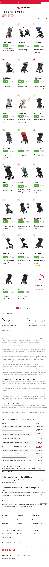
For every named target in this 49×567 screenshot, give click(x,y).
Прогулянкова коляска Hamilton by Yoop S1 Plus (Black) (24, 262)
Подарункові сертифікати (39, 527)
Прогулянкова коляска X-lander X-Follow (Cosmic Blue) (39, 51)
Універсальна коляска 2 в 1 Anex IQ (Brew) (12, 470)
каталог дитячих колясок (22, 395)
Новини (19, 530)
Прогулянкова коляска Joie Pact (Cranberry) (24, 154)
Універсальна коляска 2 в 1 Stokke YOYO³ (24, 50)
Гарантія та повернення (8, 530)
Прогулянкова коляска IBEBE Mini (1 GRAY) (8, 189)
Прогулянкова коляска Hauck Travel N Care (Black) (39, 190)
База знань (35, 530)
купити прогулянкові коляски (36, 356)
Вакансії (19, 533)
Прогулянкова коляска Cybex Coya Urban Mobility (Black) (24, 296)
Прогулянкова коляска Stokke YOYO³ (8, 85)
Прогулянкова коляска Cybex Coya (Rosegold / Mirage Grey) (9, 50)
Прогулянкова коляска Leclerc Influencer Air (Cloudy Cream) (24, 121)
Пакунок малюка (6, 537)
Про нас (19, 520)
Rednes (13, 558)
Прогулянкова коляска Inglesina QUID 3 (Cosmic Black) (39, 155)
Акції (33, 520)
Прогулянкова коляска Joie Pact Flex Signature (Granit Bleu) (8, 155)
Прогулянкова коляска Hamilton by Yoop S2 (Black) (8, 262)
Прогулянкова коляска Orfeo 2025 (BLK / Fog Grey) (8, 121)
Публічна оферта (6, 533)
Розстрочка (5, 523)
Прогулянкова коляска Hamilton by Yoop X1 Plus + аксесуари (24, 226)
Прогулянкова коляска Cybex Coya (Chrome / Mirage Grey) (16, 480)
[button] (43, 321)
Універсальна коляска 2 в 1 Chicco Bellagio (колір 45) (19, 506)
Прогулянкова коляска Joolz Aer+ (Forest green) (40, 120)
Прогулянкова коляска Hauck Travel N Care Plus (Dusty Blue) (24, 191)
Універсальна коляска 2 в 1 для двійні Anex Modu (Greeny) (16, 495)
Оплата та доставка (7, 520)
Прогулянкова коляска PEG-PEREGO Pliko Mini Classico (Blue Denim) (39, 86)
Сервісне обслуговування (9, 527)
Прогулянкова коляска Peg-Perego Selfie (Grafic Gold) (24, 86)
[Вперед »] (31, 308)
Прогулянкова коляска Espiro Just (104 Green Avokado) (39, 262)
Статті (33, 533)
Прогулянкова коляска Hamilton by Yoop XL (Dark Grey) (8, 226)
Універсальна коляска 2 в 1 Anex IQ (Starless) (30, 468)
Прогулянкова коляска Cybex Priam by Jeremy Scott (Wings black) (29, 494)
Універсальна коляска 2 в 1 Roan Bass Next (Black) (33, 479)
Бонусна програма (37, 523)
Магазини (19, 523)
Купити (5, 45)
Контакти (19, 527)
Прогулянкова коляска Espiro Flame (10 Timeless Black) (8, 296)
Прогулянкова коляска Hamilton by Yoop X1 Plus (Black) (39, 226)
